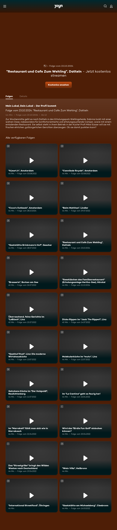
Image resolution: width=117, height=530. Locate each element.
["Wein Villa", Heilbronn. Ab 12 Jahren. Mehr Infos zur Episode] (85, 458)
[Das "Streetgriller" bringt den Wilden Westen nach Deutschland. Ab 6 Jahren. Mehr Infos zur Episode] (32, 458)
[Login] (111, 6)
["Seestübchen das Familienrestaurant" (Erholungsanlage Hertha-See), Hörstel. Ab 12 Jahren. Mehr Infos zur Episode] (85, 272)
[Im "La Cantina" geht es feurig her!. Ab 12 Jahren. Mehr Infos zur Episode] (85, 384)
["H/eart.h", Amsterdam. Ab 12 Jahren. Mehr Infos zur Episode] (32, 160)
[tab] (10, 96)
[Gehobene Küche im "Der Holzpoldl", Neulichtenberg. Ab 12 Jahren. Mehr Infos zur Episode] (32, 384)
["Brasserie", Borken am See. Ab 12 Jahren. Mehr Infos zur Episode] (32, 272)
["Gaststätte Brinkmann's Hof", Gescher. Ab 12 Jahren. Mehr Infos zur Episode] (32, 235)
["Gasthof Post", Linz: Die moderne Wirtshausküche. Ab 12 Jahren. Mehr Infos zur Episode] (32, 346)
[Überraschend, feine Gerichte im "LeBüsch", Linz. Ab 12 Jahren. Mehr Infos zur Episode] (32, 309)
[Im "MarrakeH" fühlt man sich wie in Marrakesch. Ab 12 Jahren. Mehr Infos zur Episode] (32, 421)
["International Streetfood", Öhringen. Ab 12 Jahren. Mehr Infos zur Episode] (32, 495)
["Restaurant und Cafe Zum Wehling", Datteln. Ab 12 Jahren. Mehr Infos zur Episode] (85, 235)
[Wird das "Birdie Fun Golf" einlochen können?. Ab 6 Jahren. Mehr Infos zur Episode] (85, 421)
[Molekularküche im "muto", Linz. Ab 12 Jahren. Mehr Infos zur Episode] (85, 346)
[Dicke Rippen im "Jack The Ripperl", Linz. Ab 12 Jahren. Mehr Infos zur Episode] (85, 309)
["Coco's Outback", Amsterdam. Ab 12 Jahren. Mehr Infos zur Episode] (32, 198)
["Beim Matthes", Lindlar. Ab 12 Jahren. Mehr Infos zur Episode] (85, 198)
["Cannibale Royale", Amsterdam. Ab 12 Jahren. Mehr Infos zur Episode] (85, 160)
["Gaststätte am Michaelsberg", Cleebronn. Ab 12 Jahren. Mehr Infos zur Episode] (85, 495)
